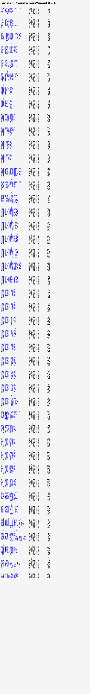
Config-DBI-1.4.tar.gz (6, 110)
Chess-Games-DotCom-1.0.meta (8, 51)
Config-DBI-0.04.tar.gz (7, 102)
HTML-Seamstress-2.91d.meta (8, 378)
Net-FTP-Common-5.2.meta (7, 524)
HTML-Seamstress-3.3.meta (7, 405)
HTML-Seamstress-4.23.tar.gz (8, 443)
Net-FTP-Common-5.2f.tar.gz (8, 546)
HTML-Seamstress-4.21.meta (8, 432)
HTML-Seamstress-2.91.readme (8, 375)
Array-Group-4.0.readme (7, 23)
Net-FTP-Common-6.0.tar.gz (8, 566)
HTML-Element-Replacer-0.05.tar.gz (10, 334)
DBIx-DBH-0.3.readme (6, 189)
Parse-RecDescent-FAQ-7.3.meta (9, 612)
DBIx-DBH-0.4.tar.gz (6, 194)
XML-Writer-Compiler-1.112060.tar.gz (10, 676)
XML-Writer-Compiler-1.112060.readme (10, 674)
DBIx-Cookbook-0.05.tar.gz (8, 143)
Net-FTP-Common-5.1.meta (7, 520)
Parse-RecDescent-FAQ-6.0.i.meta (9, 599)
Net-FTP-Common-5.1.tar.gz (8, 523)
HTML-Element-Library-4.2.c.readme (10, 301)
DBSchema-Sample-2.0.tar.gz (8, 227)
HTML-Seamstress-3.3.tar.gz (8, 408)
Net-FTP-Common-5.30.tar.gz (8, 554)
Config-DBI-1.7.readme (6, 120)
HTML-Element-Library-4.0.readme (9, 290)
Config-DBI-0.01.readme (7, 93)
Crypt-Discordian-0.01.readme (8, 128)
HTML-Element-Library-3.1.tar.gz (9, 275)
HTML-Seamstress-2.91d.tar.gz (8, 380)
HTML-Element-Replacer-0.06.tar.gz (10, 338)
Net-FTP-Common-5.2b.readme (8, 533)
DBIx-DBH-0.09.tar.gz (6, 178)
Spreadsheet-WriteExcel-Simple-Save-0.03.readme (13, 642)
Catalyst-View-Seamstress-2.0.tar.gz (10, 46)
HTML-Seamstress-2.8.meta (7, 366)
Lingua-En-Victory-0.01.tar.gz (9, 496)
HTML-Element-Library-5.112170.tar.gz (11, 318)
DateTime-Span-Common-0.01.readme (10, 239)
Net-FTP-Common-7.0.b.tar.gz (8, 577)
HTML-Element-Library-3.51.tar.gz (10, 283)
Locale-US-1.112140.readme (8, 498)
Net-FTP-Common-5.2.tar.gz (8, 527)
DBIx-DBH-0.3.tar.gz (6, 190)
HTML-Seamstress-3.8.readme (8, 426)
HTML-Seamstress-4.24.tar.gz (8, 446)
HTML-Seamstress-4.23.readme (8, 441)
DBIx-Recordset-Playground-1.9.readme (11, 216)
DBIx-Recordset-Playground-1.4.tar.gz (11, 213)
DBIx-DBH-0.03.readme (6, 157)
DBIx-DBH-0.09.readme (6, 177)
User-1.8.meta (4, 668)
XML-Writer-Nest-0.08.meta (8, 677)
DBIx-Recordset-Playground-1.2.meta (10, 207)
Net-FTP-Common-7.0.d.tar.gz (8, 585)
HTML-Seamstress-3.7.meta (7, 421)
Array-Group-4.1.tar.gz (7, 28)
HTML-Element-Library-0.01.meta (9, 246)
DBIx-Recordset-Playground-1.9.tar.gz (11, 217)
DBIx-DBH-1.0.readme (6, 196)
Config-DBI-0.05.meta (6, 103)
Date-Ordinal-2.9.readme (7, 235)
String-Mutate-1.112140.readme (9, 658)
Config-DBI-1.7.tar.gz (6, 121)
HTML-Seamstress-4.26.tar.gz (8, 454)
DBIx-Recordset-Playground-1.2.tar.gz (11, 209)
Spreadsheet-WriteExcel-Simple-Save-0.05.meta (13, 645)
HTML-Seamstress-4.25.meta (8, 448)
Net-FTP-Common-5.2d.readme (8, 541)
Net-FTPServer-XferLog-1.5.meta (9, 586)
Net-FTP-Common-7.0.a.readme (8, 572)
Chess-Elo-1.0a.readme (6, 49)
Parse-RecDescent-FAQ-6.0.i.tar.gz (10, 601)
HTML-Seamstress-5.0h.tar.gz (8, 478)
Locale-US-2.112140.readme (8, 506)
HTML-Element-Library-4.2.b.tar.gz (10, 299)
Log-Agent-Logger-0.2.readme (8, 514)
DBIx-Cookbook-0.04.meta (7, 137)
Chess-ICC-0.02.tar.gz (6, 63)
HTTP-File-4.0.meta (6, 487)
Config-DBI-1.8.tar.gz (6, 125)
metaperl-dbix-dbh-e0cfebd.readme (10, 690)
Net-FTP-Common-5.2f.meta (7, 544)
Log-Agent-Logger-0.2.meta (8, 513)
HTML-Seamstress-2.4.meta (7, 351)
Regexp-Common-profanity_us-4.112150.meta (12, 629)
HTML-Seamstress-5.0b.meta (8, 463)
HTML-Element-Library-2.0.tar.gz (9, 271)
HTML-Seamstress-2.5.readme (8, 356)
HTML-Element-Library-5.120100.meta (10, 319)
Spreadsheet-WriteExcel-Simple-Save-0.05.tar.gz (13, 647)
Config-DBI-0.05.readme (7, 104)
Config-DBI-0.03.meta (6, 95)
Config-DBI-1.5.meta (6, 111)
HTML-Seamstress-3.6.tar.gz (8, 419)
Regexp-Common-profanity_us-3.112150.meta (12, 625)
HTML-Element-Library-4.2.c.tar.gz (10, 303)
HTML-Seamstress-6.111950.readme (9, 480)
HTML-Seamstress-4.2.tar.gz (8, 431)
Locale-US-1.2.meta (6, 501)
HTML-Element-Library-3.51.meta (9, 281)
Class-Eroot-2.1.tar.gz (7, 77)
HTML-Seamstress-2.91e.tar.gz (8, 384)
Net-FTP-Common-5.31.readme (8, 557)
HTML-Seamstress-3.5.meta (7, 413)
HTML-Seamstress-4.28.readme (8, 457)
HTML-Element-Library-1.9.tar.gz (9, 268)
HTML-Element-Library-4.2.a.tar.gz (10, 295)
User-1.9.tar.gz (5, 672)
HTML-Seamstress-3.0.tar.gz (8, 404)
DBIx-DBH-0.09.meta (6, 176)
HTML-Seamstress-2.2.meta (7, 347)
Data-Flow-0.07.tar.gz (6, 229)
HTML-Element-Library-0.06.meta (9, 257)
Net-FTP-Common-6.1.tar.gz (8, 570)
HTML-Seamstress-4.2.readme (8, 430)
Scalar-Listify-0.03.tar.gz (8, 641)
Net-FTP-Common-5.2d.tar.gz (8, 542)
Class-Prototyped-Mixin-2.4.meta (9, 84)
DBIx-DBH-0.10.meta (6, 179)
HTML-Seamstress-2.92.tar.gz (8, 400)
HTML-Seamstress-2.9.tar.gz (8, 373)
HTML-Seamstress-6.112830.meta (9, 483)
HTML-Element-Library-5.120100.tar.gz (11, 322)
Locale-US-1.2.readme (6, 502)
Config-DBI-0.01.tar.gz (7, 94)
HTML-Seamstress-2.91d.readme (8, 379)
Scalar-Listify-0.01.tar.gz (8, 636)
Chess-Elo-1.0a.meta (6, 47)
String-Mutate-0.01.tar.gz (8, 651)
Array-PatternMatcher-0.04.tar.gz (10, 29)
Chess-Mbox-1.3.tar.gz (6, 64)
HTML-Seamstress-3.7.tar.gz (8, 423)
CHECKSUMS (3, 34)
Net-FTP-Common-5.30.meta (7, 551)
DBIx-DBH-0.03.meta (6, 156)
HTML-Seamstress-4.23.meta (8, 440)
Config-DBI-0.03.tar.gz (7, 98)
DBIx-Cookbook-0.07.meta (7, 144)
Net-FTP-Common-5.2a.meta (7, 528)
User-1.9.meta (4, 671)
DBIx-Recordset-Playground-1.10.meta (10, 199)
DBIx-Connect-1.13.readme (7, 130)
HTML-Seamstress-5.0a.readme (8, 461)
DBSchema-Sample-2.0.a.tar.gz (8, 225)
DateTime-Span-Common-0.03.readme (10, 243)
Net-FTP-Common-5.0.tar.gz (8, 519)
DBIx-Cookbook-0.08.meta (7, 148)
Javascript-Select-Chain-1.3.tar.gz (10, 492)
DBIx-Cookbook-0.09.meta (7, 152)
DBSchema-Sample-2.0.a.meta (8, 224)
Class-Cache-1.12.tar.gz (7, 76)
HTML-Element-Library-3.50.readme (10, 278)
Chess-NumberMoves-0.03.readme (9, 71)
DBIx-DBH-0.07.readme (6, 169)
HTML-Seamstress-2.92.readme (8, 398)
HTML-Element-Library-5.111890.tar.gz (11, 310)
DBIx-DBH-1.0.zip (5, 198)
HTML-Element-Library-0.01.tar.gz (10, 248)
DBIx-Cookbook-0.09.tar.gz (8, 155)
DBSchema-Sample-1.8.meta (7, 221)
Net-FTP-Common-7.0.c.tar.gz (8, 581)
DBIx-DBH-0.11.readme (6, 185)
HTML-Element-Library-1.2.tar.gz (9, 264)
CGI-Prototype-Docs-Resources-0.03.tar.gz (12, 33)
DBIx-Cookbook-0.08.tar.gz (8, 151)
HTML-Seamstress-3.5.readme (8, 414)
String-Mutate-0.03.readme (8, 654)
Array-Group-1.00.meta (6, 10)
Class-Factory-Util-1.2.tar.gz (9, 78)
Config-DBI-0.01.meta (6, 91)
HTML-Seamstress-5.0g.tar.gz (8, 474)
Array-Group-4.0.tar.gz (7, 24)
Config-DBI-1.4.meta (6, 107)
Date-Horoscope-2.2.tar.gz (8, 234)
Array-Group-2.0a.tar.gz (7, 16)
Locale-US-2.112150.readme (8, 510)
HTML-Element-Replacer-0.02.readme (10, 329)
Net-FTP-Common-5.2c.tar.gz (8, 538)
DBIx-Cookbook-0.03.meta (7, 133)
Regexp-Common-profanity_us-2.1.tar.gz (11, 621)
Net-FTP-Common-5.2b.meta (7, 532)
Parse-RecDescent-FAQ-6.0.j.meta (9, 602)
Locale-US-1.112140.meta (7, 497)
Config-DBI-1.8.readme (6, 124)
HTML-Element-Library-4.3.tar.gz (9, 306)
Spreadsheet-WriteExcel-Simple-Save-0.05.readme (13, 646)
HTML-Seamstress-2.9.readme (8, 371)
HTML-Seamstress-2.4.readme (8, 352)
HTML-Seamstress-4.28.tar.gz (8, 458)
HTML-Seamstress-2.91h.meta (8, 393)
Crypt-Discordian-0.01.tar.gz (8, 129)
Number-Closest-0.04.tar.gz (8, 593)
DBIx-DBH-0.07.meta (6, 168)
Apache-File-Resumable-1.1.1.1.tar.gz (11, 8)
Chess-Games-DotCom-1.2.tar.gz (9, 62)
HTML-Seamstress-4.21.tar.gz (8, 435)
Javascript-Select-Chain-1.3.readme (10, 490)
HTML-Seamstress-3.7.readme (8, 422)
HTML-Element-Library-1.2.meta (9, 261)
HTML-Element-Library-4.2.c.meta (9, 300)
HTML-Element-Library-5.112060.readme (11, 313)
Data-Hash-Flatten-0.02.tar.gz (9, 231)
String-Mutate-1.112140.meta (8, 656)
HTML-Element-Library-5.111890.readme (11, 309)
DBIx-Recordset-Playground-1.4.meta (10, 211)
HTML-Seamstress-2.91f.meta (8, 386)
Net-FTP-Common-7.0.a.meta (8, 571)
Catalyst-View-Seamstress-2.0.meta (10, 43)
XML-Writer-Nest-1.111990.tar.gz (9, 687)
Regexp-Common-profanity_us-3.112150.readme (12, 627)
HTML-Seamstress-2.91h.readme (8, 395)
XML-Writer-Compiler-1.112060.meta (10, 673)
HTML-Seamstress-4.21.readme (8, 433)
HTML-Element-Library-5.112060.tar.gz (11, 314)
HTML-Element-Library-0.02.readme (10, 251)
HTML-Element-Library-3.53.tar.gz (10, 287)
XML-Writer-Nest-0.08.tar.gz (8, 680)
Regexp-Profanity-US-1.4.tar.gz (9, 634)
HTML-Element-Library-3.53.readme (10, 286)
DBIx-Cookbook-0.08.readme (8, 150)
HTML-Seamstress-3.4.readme (8, 410)
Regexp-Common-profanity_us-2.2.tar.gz (11, 624)
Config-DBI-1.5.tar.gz (6, 113)
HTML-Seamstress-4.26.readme (8, 453)
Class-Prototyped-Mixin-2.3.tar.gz (10, 82)
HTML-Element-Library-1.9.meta (9, 265)
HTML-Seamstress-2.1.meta (7, 343)
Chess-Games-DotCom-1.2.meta (8, 59)
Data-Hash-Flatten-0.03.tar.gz (9, 233)
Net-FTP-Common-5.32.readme (8, 560)
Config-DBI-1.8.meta (6, 122)
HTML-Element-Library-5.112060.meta (10, 312)
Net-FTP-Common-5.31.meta (7, 555)
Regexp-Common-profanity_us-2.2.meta (10, 623)
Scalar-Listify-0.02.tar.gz (8, 638)
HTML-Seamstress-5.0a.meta (8, 459)
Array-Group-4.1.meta (6, 25)
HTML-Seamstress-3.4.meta (7, 409)
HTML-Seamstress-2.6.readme (8, 360)
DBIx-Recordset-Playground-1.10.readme (11, 200)
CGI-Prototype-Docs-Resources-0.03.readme (12, 32)
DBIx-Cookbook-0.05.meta (7, 141)
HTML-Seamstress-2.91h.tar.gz (8, 396)
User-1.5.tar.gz (5, 665)
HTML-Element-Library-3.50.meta (9, 277)
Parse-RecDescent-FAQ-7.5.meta (9, 617)
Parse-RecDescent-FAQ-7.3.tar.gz (9, 614)
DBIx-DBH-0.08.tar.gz (6, 174)
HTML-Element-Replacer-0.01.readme (10, 325)
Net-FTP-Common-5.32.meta (7, 559)
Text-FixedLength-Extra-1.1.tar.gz (10, 662)
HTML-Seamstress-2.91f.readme (8, 387)
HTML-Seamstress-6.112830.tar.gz (9, 485)
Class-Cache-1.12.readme (7, 75)
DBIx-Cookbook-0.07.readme (8, 146)
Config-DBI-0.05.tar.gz (7, 106)
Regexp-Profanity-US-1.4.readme (9, 633)
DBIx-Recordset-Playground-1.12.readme (11, 204)
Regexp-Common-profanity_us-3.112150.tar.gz (12, 628)
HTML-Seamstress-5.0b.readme (8, 465)
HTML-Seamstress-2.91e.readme (8, 383)
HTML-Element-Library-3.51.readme (10, 282)
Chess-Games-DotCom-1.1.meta (8, 55)
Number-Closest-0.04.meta (7, 590)
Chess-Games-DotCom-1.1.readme (9, 56)
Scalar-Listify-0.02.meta (7, 637)
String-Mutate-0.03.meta (7, 652)
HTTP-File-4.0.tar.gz (6, 488)
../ (1, 7)
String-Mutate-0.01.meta (7, 649)
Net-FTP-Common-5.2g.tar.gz (8, 550)
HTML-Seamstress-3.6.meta (7, 417)
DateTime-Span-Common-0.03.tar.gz (10, 244)
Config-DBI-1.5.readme (6, 112)
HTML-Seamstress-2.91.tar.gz (8, 376)
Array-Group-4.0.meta (6, 21)
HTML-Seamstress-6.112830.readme (9, 484)
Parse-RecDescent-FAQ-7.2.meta (9, 610)
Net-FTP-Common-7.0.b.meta (8, 575)
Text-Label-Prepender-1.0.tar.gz (9, 664)
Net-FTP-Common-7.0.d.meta (8, 582)
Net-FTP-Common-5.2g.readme (8, 549)
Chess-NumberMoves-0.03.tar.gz (9, 72)
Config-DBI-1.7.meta (6, 119)
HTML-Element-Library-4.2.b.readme (10, 297)
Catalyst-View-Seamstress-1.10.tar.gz (11, 38)
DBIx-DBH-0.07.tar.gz (6, 170)
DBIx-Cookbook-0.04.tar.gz (8, 139)
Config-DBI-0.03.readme (7, 97)
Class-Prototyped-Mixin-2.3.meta (9, 80)
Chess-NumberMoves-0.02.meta (8, 65)
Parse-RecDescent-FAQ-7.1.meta (9, 607)
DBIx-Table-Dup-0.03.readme (8, 218)
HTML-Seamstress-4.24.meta (8, 444)
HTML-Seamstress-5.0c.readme (8, 468)
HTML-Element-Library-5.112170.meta (10, 316)
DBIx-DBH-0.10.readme (6, 181)
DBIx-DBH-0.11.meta (6, 183)
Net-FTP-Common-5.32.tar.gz (8, 562)
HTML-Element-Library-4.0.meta (9, 288)
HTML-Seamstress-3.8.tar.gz (8, 427)
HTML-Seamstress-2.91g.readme (8, 391)
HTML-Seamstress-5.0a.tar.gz (8, 462)
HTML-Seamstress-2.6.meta (7, 358)
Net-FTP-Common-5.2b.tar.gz (8, 535)
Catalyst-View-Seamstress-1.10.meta (10, 36)
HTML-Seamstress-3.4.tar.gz (8, 411)
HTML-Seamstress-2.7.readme (8, 363)
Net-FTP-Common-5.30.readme (8, 553)
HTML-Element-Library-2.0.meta (9, 269)
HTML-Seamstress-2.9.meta (7, 370)
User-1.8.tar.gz (5, 669)
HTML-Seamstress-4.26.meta (8, 452)
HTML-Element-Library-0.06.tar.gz (10, 260)
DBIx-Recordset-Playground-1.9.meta (10, 214)
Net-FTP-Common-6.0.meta (7, 563)
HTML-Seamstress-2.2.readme (8, 348)
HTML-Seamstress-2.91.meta (8, 374)
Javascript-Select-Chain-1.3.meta (10, 489)
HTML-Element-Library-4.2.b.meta (9, 296)
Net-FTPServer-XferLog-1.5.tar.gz (10, 589)
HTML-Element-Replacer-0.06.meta (9, 335)
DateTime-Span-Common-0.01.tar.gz (10, 240)
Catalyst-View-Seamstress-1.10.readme (11, 37)
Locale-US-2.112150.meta (7, 509)
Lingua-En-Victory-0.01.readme (9, 494)
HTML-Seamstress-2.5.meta (7, 354)
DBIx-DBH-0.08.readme (6, 173)
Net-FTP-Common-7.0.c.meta (8, 579)
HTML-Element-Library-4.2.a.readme (10, 294)
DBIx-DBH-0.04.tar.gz (6, 163)
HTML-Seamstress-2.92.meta (8, 397)
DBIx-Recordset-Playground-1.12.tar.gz (11, 205)
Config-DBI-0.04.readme (7, 100)
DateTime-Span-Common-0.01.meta (9, 238)
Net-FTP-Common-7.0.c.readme (8, 580)
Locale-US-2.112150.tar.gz (8, 511)
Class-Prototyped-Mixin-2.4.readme (10, 85)
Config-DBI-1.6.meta (6, 115)
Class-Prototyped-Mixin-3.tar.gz (9, 90)
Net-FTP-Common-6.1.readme (8, 568)
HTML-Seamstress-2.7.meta (7, 362)
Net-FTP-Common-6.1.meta (7, 567)
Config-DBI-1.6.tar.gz (6, 117)
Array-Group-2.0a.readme (7, 15)
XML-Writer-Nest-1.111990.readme (9, 686)
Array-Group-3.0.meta (6, 18)
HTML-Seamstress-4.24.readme (8, 445)
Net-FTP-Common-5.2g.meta (7, 548)
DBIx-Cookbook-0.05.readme (8, 142)
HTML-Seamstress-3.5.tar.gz (8, 415)
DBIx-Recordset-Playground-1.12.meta (10, 203)
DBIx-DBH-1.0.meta (5, 195)
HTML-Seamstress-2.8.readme (8, 367)
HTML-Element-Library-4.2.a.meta (9, 292)
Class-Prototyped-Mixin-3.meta (9, 87)
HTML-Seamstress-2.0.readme (8, 340)
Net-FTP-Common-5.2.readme (8, 525)
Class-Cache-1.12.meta (6, 73)
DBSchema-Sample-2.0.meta (7, 226)
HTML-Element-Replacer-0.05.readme (10, 332)
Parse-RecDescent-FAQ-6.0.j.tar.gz (10, 603)
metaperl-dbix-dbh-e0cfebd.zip (9, 691)
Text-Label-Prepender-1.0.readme (9, 663)
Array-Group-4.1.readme (7, 27)
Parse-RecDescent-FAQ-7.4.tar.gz (9, 616)
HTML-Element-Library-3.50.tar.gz (10, 279)
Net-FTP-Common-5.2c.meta (7, 536)
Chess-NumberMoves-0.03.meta (8, 69)
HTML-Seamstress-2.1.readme (8, 344)
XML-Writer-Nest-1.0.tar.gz (8, 684)
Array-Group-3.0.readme (7, 19)
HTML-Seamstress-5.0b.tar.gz (8, 466)
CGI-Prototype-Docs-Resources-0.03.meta (11, 30)
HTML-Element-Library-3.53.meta (9, 284)
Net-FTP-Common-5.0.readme (8, 518)
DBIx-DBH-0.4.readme (6, 192)
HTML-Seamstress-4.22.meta (8, 436)
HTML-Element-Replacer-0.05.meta (9, 331)
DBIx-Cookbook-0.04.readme (8, 138)
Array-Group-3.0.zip (6, 20)
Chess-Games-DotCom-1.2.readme (9, 60)
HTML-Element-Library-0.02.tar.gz (10, 252)
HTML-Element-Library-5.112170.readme (11, 317)
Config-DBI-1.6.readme (6, 116)
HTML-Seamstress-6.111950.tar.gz (9, 481)
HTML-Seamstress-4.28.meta (8, 455)
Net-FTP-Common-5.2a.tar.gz (8, 531)
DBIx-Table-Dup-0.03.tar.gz (8, 220)
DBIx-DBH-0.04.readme (6, 161)
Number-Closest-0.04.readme (8, 592)
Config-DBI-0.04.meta (6, 99)
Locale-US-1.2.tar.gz (6, 503)
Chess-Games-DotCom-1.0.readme (9, 52)
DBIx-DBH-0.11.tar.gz (6, 186)
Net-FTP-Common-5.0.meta (7, 516)
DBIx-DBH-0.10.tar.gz (6, 182)
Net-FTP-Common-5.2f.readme (8, 545)
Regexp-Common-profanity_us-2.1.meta (10, 620)
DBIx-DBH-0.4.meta (5, 191)
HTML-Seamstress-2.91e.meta (8, 382)
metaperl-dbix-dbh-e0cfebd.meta (9, 689)
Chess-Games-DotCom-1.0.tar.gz (9, 54)
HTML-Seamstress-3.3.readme (8, 406)
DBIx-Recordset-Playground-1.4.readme (11, 212)
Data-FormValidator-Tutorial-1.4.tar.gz (11, 230)
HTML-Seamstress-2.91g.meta (8, 389)
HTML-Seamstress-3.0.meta (7, 401)
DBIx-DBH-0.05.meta (6, 164)
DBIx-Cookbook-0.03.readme (8, 134)
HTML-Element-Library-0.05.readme (10, 255)
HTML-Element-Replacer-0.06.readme (10, 336)
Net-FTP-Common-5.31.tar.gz (8, 558)
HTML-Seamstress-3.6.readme (8, 418)
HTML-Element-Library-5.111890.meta (10, 308)
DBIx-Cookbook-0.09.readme (8, 154)
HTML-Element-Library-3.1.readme (9, 274)
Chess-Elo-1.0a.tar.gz (6, 50)
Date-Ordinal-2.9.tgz (6, 237)
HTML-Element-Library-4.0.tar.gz (9, 291)
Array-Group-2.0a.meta (6, 14)
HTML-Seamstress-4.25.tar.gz (8, 450)
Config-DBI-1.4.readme (6, 108)
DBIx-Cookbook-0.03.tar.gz (8, 135)
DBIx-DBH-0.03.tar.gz (6, 159)
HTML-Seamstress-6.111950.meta (9, 479)
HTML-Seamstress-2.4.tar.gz (8, 353)
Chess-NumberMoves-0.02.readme (9, 67)
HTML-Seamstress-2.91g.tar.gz (8, 392)
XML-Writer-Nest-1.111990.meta (9, 685)
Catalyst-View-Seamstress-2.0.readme (10, 45)
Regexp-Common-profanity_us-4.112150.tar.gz (12, 632)
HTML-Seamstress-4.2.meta (7, 428)
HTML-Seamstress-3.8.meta (7, 424)
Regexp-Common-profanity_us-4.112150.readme (12, 630)
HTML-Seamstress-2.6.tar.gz (8, 361)
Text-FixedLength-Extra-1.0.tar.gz (10, 660)
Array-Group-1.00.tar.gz (7, 12)
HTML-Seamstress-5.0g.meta (8, 471)
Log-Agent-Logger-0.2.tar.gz (8, 515)
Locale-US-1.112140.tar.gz (8, 500)
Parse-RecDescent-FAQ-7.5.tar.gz (9, 619)
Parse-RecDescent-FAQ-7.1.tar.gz (9, 608)
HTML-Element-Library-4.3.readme (9, 305)
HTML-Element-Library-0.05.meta (9, 253)
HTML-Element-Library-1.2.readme (9, 262)
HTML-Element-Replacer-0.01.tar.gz (10, 326)
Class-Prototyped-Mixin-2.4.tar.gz (10, 86)
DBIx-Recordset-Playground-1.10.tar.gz (11, 202)
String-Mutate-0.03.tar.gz (8, 655)
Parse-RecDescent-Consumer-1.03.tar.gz (11, 595)
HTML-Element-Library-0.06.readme (10, 259)
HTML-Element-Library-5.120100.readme (11, 321)
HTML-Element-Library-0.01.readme (10, 247)
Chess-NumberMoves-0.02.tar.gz (9, 68)
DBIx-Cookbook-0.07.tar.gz (8, 147)
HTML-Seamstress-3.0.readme (8, 402)
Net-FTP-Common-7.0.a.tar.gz (8, 573)
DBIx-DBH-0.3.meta (5, 187)
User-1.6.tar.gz (5, 667)
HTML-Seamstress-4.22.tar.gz (8, 439)
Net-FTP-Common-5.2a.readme (8, 529)
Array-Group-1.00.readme (7, 11)
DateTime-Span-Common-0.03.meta (9, 242)
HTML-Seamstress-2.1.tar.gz (8, 345)
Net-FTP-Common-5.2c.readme (8, 537)
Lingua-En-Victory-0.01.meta (8, 493)
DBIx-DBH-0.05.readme (6, 165)
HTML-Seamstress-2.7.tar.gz (8, 365)
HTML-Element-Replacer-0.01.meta (9, 323)
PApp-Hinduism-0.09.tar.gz (8, 594)
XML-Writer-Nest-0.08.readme (8, 678)
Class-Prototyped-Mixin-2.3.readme (10, 81)
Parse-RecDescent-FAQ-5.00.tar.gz (10, 598)
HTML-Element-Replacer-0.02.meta (9, 327)
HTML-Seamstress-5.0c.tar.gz (8, 470)
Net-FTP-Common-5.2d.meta (7, 540)
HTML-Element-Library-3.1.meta (9, 273)
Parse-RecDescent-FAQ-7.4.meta (9, 615)
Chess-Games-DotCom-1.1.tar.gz (9, 58)
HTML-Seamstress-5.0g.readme (8, 472)
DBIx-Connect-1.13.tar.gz (7, 132)
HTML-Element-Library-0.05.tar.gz (10, 256)
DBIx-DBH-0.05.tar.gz (6, 167)
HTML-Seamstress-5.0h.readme (8, 476)
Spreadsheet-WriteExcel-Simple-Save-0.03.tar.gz (13, 643)
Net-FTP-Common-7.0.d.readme (8, 584)
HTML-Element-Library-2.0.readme (9, 270)
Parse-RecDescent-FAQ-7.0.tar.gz (9, 606)
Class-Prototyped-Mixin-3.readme (9, 89)
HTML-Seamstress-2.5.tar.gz (8, 357)
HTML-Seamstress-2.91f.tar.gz (8, 388)
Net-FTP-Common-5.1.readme (8, 522)
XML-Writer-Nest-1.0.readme (8, 682)
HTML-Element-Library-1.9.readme (9, 266)
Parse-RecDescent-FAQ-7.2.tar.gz (9, 611)
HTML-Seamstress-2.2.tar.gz (8, 349)
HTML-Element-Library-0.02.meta (9, 249)
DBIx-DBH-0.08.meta (6, 172)
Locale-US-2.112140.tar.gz (8, 507)
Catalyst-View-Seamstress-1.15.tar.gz (11, 42)
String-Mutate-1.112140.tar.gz (9, 659)
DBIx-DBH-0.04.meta (6, 160)
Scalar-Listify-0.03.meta (7, 640)
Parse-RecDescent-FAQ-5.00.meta (9, 597)
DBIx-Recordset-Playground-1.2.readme (11, 208)
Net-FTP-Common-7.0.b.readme (8, 576)
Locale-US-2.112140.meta (7, 505)
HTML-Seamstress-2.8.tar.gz (8, 369)
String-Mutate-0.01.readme (8, 650)
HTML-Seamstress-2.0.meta (7, 339)
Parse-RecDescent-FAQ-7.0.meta (9, 605)
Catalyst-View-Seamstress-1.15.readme (11, 41)
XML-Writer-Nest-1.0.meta (7, 681)
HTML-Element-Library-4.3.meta (9, 304)
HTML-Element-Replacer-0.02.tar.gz (10, 330)
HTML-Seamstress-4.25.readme (8, 449)
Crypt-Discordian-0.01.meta (8, 126)
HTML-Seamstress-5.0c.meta (8, 467)
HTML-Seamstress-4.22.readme (8, 437)
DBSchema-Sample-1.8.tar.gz (8, 222)
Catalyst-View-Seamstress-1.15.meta (10, 40)
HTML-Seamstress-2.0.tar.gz (8, 341)
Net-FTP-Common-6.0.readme (8, 564)
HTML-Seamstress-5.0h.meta (8, 475)
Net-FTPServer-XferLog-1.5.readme (10, 588)
